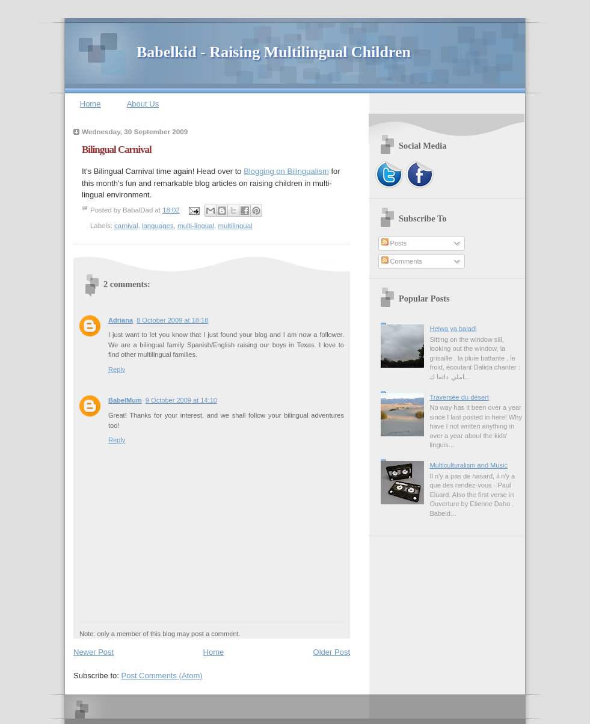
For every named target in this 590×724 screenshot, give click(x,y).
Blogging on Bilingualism (286, 171)
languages (158, 225)
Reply (116, 369)
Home (90, 103)
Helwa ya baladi (452, 328)
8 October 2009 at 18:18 (172, 320)
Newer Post (93, 652)
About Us (143, 103)
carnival (126, 225)
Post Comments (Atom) (162, 675)
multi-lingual (195, 225)
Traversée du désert (458, 397)
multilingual (235, 225)
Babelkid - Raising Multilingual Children (274, 52)
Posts (394, 243)
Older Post (331, 652)
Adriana (120, 320)
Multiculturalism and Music (468, 465)
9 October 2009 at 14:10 (181, 400)
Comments (401, 261)
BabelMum (125, 400)
